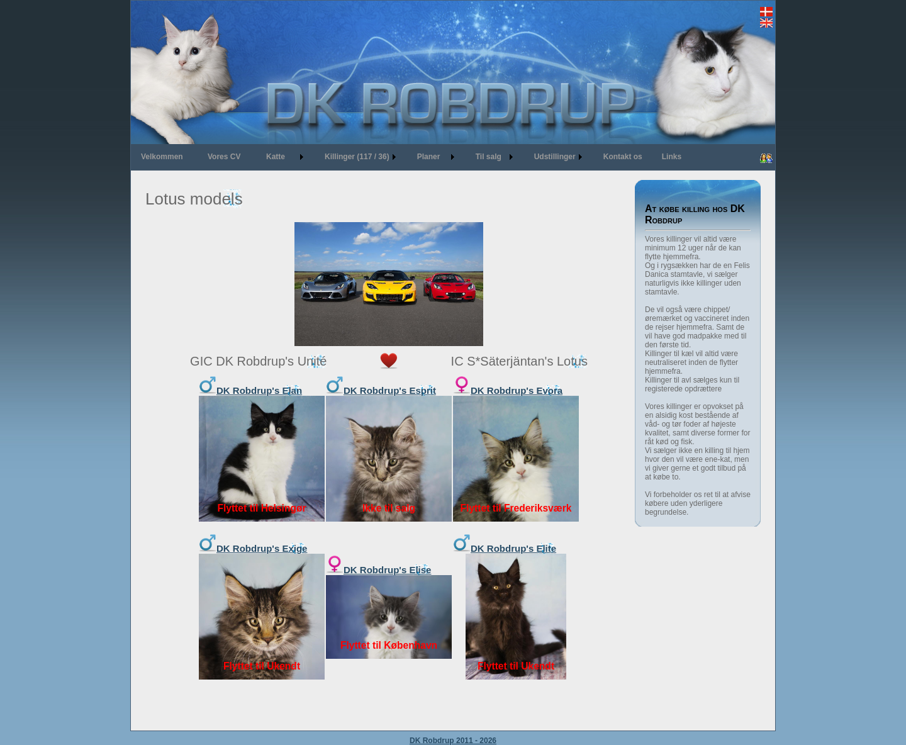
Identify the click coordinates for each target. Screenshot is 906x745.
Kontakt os (622, 156)
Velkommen (162, 156)
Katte (275, 156)
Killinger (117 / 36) (357, 156)
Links (671, 156)
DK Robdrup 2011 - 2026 (453, 740)
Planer (428, 156)
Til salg (488, 156)
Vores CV (224, 156)
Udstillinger (555, 156)
